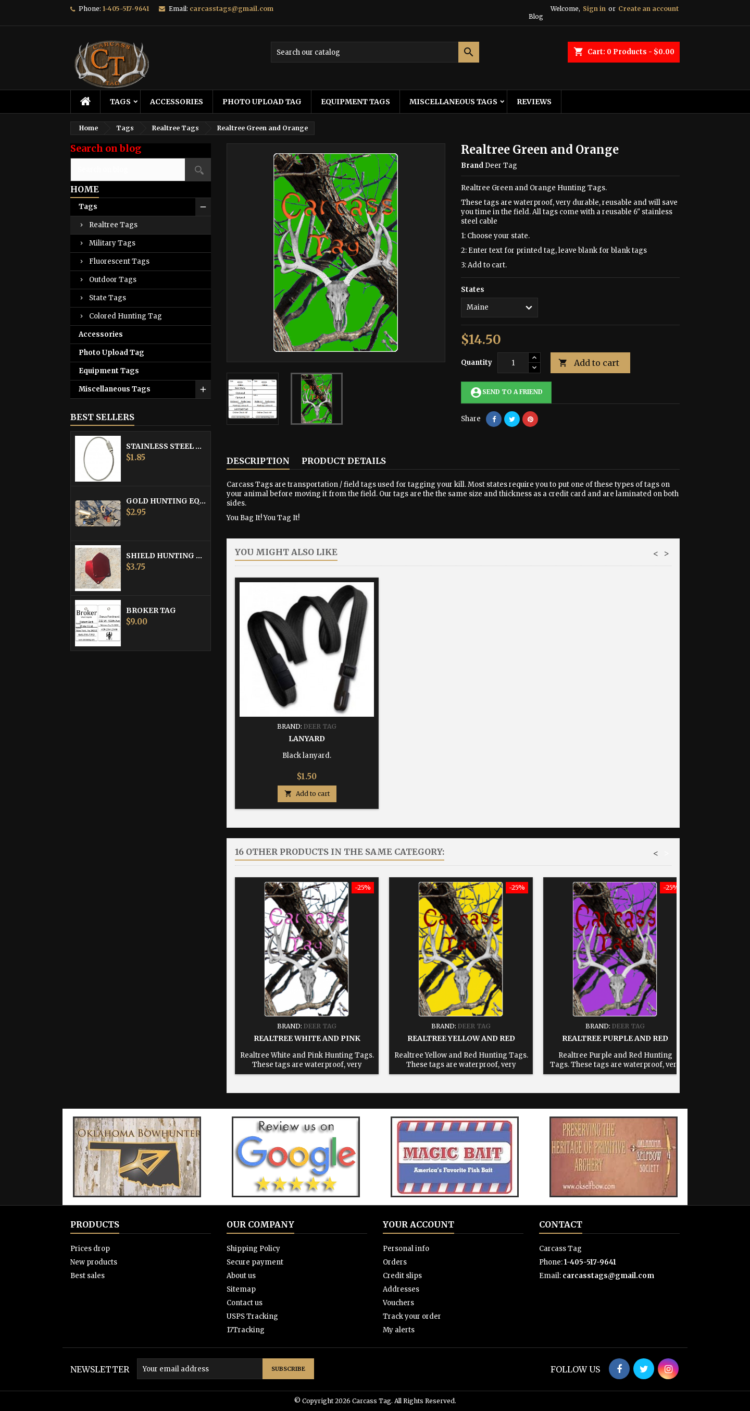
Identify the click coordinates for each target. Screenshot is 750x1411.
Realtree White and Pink (307, 1038)
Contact (560, 1224)
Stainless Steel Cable (166, 446)
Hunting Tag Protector (461, 738)
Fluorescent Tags (119, 261)
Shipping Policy (253, 1248)
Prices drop (90, 1248)
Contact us (244, 1302)
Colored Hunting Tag (125, 316)
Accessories (176, 101)
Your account (418, 1224)
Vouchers (398, 1302)
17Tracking (246, 1330)
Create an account (648, 9)
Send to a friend (506, 392)
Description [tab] (258, 461)
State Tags (107, 297)
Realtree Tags (113, 224)
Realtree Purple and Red (615, 1038)
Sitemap (241, 1289)
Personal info (406, 1248)
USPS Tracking (252, 1316)
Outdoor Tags (112, 279)
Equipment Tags (355, 101)
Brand (472, 165)
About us (241, 1275)
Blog (536, 16)
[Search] (375, 52)
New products (93, 1262)
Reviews (534, 101)
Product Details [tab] (344, 461)
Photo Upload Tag (262, 101)
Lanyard (615, 738)
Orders (395, 1262)
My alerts (399, 1330)
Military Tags (112, 243)
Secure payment (255, 1262)
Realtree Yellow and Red (461, 1038)
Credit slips (402, 1275)
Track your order (412, 1316)
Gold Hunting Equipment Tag (166, 501)
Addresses (401, 1289)
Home (84, 189)
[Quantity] (513, 362)
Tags (120, 101)
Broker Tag (151, 610)
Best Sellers (102, 417)
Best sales (87, 1275)
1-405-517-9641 (126, 9)
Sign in (594, 9)
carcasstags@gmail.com (231, 9)
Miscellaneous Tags (453, 101)
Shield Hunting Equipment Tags (166, 555)
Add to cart (588, 363)
